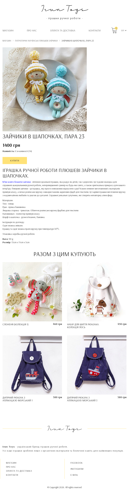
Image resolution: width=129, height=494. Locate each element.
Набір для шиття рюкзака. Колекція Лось (83, 326)
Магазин (8, 30)
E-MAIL (74, 474)
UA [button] (122, 30)
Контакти (95, 30)
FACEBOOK (77, 462)
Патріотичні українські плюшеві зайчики (36, 40)
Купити (14, 160)
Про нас (32, 30)
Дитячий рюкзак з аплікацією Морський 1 (18, 399)
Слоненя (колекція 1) (15, 324)
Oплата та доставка (62, 30)
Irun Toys (64, 8)
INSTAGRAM (77, 468)
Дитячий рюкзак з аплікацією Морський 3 (82, 399)
